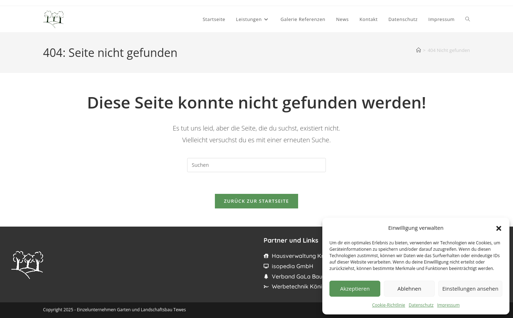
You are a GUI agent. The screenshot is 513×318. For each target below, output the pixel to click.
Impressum (448, 305)
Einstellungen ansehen (470, 288)
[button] (498, 227)
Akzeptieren (355, 288)
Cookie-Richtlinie (388, 305)
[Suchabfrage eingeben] (256, 165)
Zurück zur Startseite (256, 201)
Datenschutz (421, 305)
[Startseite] (418, 50)
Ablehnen (409, 288)
